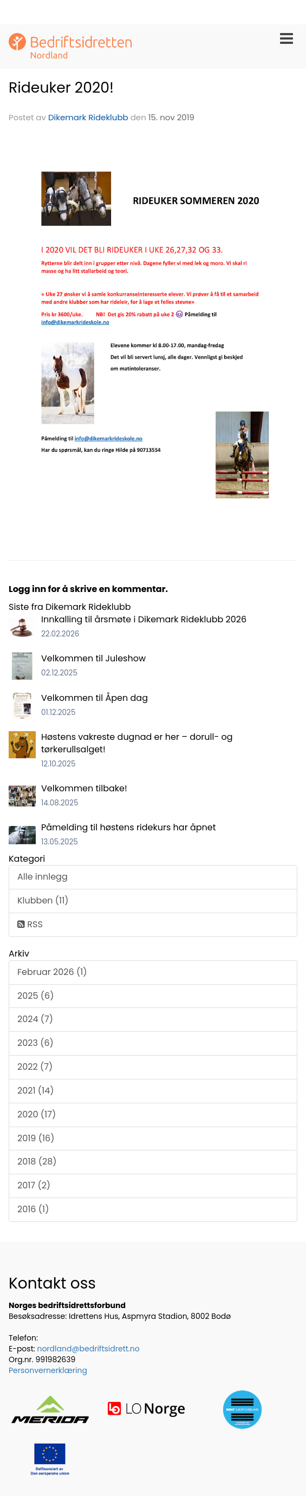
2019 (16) (36, 1138)
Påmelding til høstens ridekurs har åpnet (128, 827)
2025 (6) (35, 996)
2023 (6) (35, 1043)
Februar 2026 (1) (52, 972)
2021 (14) (35, 1090)
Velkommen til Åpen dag (94, 698)
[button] (286, 36)
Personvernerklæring (48, 1370)
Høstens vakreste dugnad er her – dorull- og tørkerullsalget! (137, 743)
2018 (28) (37, 1161)
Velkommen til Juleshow (93, 658)
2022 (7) (35, 1067)
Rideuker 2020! (61, 87)
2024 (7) (35, 1019)
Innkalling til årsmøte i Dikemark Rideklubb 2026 (143, 619)
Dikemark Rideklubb (88, 117)
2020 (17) (36, 1114)
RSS (30, 924)
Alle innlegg (42, 876)
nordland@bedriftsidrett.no (88, 1348)
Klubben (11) (43, 900)
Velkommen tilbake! (84, 788)
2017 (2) (33, 1185)
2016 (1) (33, 1209)
